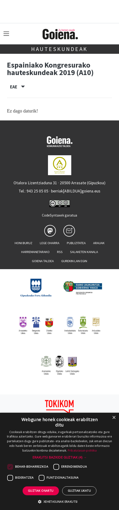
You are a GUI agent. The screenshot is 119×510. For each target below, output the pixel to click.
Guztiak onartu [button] (41, 491)
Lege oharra (49, 243)
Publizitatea (76, 243)
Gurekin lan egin (74, 261)
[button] (59, 457)
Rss (60, 252)
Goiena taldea (43, 261)
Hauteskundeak (59, 49)
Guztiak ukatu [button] (79, 491)
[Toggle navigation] (6, 34)
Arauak (99, 243)
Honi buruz (23, 243)
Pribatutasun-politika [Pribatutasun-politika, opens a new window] (82, 450)
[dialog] (59, 461)
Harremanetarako (35, 252)
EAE (17, 87)
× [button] (114, 418)
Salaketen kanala (84, 252)
